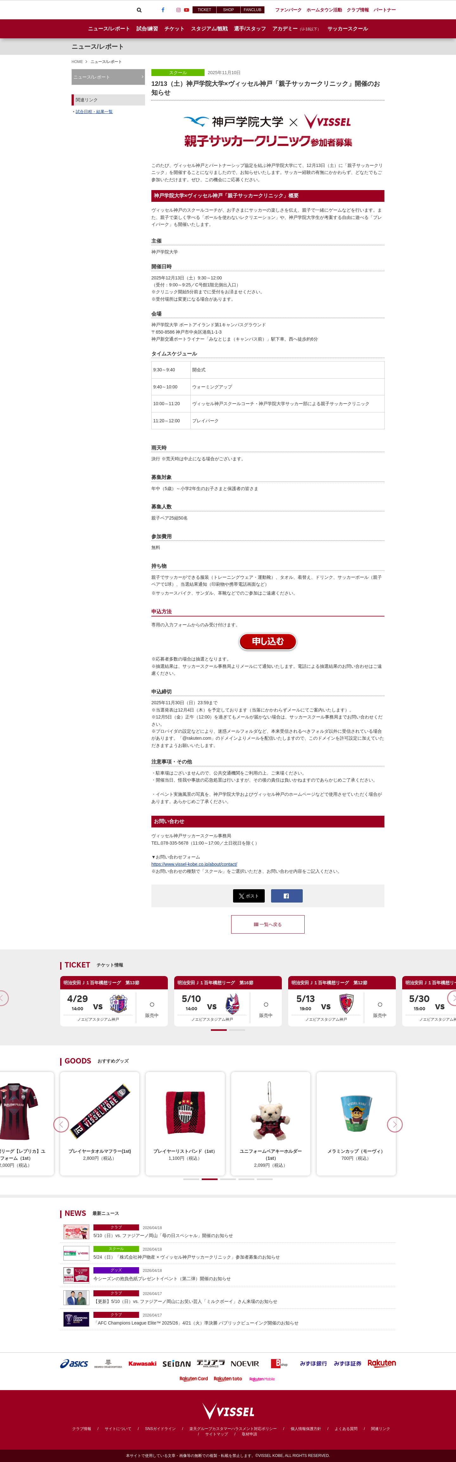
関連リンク (380, 1429)
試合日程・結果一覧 (94, 111)
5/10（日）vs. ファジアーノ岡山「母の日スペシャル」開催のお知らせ (243, 1231)
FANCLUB (252, 10)
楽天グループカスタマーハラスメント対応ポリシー (233, 1429)
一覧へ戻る (268, 924)
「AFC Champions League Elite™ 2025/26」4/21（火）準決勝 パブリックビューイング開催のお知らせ (243, 1318)
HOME (77, 62)
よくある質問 (346, 1429)
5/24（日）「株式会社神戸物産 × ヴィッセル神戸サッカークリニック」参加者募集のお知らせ (243, 1253)
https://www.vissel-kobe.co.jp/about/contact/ (194, 864)
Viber (147, 10)
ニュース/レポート (109, 28)
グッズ (116, 1270)
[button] (219, 1030)
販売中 (152, 1007)
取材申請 (249, 1434)
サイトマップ (216, 1434)
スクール (178, 72)
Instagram (178, 10)
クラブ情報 (81, 1429)
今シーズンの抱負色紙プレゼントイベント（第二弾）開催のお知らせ (243, 1274)
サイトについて (118, 1429)
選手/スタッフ (250, 28)
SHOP (228, 10)
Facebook (163, 10)
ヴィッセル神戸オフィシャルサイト (95, 10)
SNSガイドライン (160, 1429)
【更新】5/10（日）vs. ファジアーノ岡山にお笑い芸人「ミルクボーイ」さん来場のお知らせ (243, 1297)
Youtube (186, 10)
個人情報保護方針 (306, 1429)
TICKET (204, 10)
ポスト (249, 896)
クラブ (116, 1227)
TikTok (170, 10)
